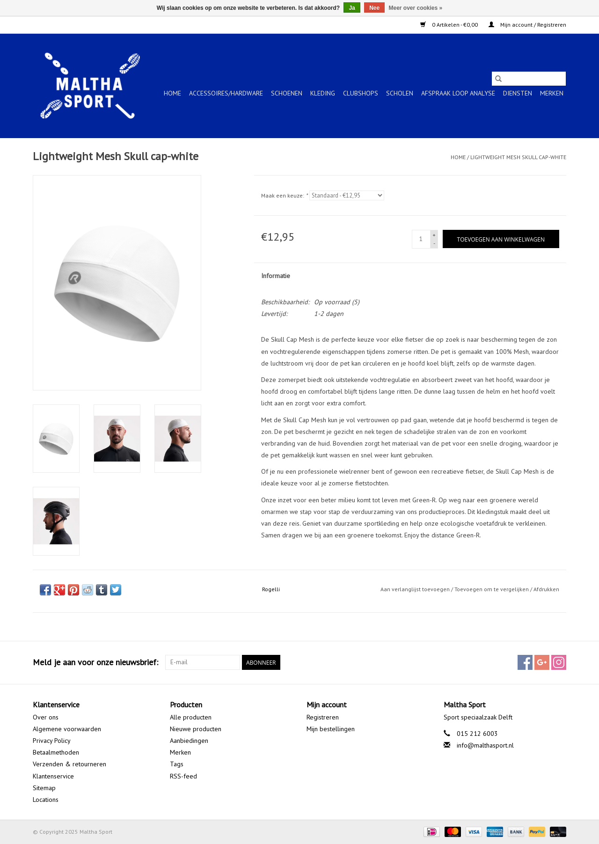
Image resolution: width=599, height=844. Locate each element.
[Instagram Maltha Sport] (558, 662)
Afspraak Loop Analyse (458, 93)
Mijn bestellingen (331, 729)
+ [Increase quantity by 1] (434, 234)
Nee (374, 8)
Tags (176, 764)
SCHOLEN (399, 93)
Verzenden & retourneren (69, 764)
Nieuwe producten (195, 729)
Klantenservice (53, 776)
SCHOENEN (286, 93)
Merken (551, 93)
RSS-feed (183, 776)
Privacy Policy (52, 740)
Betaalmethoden (56, 752)
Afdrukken (546, 589)
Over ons (45, 717)
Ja (352, 8)
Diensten (517, 93)
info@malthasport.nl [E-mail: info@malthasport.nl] (485, 745)
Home (172, 93)
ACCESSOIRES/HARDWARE (226, 93)
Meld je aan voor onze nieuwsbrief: (95, 662)
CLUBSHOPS (360, 93)
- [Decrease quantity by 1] (434, 243)
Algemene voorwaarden (67, 729)
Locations (45, 799)
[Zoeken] (528, 78)
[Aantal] (421, 239)
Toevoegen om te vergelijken (492, 589)
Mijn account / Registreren (527, 24)
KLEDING (322, 93)
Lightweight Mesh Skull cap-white (518, 157)
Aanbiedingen (189, 740)
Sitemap (44, 788)
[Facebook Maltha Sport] (525, 662)
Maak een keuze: (284, 195)
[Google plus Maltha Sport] (541, 662)
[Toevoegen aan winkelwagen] (501, 239)
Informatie (275, 276)
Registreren (323, 717)
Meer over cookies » (416, 8)
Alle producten (191, 717)
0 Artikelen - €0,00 (449, 24)
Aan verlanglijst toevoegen (415, 589)
